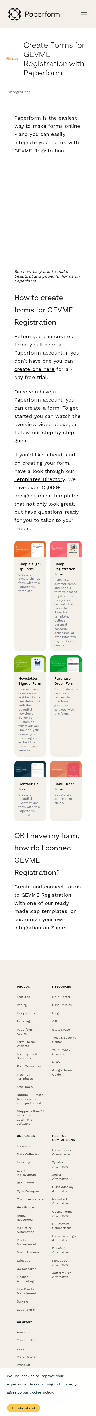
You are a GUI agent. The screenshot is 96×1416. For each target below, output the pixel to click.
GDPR (56, 1062)
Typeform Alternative (60, 1164)
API (54, 1021)
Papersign (24, 1021)
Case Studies (62, 1005)
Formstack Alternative (60, 1201)
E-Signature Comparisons (62, 1226)
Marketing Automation (25, 1230)
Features (23, 997)
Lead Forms (26, 1309)
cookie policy (41, 1392)
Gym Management (30, 1191)
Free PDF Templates (25, 1076)
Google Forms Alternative (62, 1213)
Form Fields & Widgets (27, 1044)
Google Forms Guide (62, 1072)
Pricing (22, 1005)
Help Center (61, 997)
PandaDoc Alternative (60, 1262)
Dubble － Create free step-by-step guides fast (30, 1099)
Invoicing (23, 1162)
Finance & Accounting (25, 1279)
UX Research (26, 1269)
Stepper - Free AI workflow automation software (30, 1117)
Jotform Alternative (60, 1177)
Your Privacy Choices (61, 1052)
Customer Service (30, 1199)
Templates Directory (39, 479)
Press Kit (23, 1365)
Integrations (26, 1013)
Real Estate (26, 1183)
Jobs (20, 1348)
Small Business (28, 1252)
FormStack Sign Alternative (64, 1238)
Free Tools (25, 1087)
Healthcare (25, 1207)
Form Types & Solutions (27, 1056)
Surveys (23, 1301)
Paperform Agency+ (25, 1031)
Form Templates (29, 1066)
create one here (34, 369)
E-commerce (26, 1146)
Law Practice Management (27, 1291)
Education (24, 1260)
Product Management (26, 1242)
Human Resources (25, 1217)
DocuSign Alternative (60, 1250)
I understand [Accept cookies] (23, 1408)
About (21, 1332)
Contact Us (25, 1340)
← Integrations (17, 92)
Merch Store (26, 1356)
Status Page (61, 1029)
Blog (55, 1013)
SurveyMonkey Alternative (63, 1189)
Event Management (26, 1173)
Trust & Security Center (64, 1040)
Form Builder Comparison (62, 1152)
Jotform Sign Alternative (62, 1275)
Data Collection (28, 1154)
